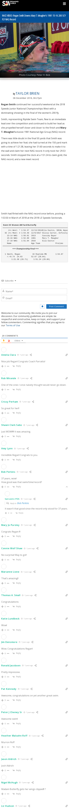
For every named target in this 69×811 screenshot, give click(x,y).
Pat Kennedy (9, 688)
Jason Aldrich (9, 759)
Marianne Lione (10, 571)
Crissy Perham (9, 401)
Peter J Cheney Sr (11, 712)
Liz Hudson (7, 805)
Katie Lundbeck (10, 618)
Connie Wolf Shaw (11, 548)
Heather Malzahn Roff (14, 735)
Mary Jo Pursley (10, 525)
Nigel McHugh (9, 782)
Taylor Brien (27, 93)
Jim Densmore (9, 642)
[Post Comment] (56, 306)
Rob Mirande (8, 378)
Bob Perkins (8, 471)
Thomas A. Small (10, 595)
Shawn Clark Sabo (11, 425)
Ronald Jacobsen (11, 665)
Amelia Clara (8, 354)
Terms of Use (13, 325)
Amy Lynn (7, 448)
